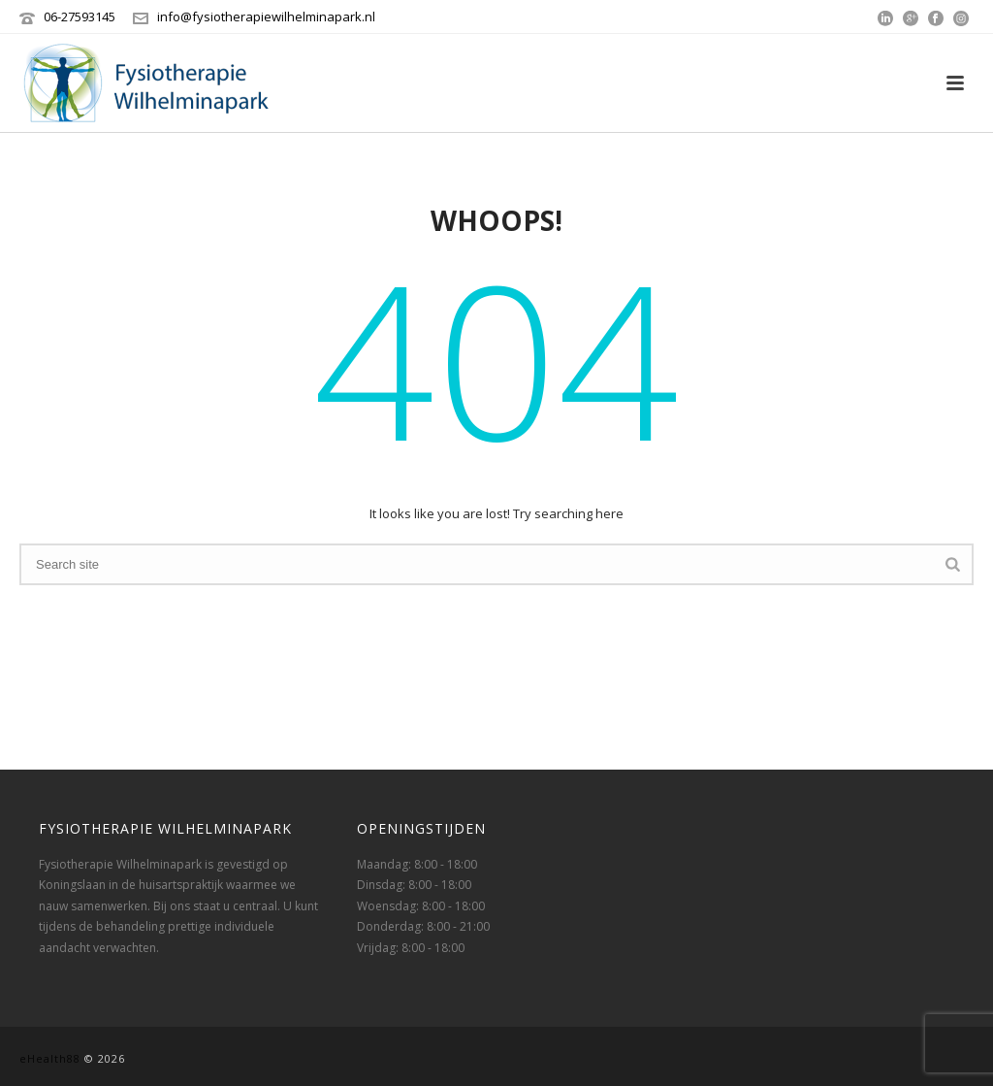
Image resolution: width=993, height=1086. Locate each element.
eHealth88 (49, 1058)
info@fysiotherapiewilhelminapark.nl (266, 16)
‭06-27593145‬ (79, 16)
